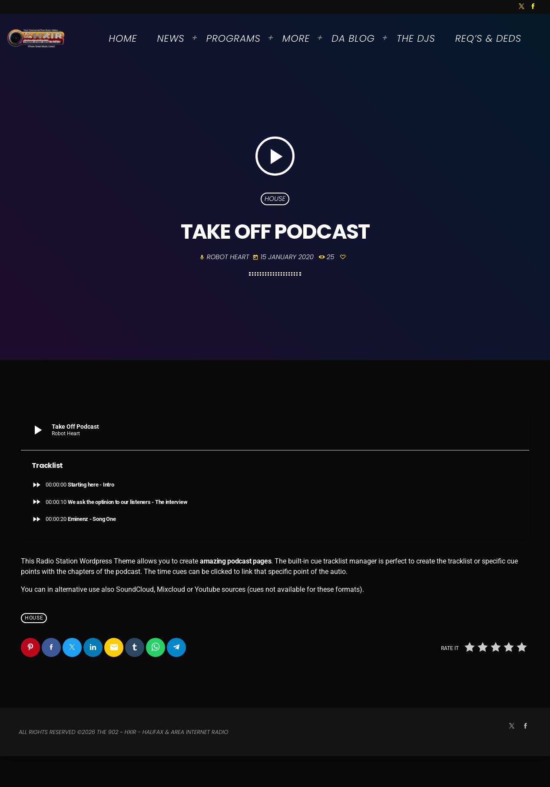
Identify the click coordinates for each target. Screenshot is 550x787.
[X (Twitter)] (521, 7)
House (275, 213)
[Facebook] (533, 7)
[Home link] (36, 39)
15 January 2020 (283, 272)
